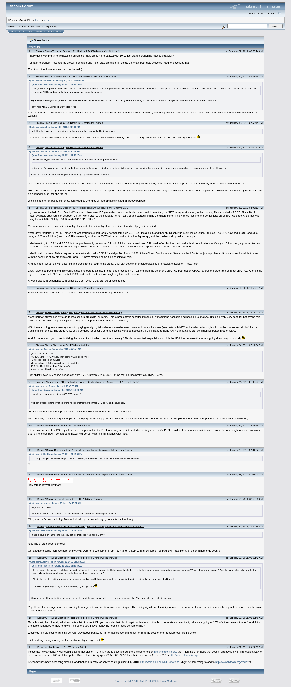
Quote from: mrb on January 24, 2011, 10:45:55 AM (53, 386)
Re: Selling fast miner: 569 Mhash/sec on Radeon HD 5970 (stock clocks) (100, 382)
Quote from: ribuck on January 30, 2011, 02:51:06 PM (54, 127)
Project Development (56, 312)
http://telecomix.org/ (165, 651)
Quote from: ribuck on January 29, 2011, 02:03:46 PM (54, 151)
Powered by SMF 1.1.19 (126, 681)
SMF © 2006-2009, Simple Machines (158, 681)
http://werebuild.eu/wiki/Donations (159, 662)
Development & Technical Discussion (65, 526)
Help (21, 31)
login (37, 20)
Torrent (52, 26)
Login (39, 31)
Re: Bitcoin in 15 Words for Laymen (84, 122)
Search (30, 31)
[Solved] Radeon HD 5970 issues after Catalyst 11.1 (100, 207)
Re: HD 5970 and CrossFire (89, 499)
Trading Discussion (59, 557)
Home (14, 31)
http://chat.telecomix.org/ (184, 655)
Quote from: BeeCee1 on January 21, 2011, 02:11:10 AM (56, 530)
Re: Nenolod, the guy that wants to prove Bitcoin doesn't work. (100, 450)
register (47, 20)
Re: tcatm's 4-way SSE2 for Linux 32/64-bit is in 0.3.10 (115, 526)
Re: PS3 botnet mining (78, 345)
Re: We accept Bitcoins (76, 647)
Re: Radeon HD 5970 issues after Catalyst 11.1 (98, 51)
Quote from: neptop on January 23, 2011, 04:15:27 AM (55, 503)
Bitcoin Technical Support (57, 51)
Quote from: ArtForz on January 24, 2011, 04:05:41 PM (55, 349)
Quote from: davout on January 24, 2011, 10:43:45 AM (57, 390)
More (59, 31)
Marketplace (53, 382)
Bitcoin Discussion (54, 122)
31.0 (45, 26)
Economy (40, 382)
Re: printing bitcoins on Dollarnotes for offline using (95, 312)
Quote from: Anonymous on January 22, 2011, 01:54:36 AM (57, 562)
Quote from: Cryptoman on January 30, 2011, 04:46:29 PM (57, 81)
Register (49, 31)
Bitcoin (39, 51)
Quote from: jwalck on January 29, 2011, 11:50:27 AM (57, 155)
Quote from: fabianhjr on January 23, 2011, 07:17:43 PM (55, 454)
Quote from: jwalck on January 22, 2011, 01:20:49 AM (57, 566)
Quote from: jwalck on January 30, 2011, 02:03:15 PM (57, 84)
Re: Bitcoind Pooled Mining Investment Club (94, 557)
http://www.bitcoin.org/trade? (232, 662)
